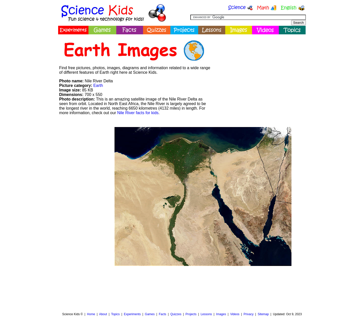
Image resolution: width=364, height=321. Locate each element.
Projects (191, 314)
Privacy (249, 314)
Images (221, 314)
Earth (98, 85)
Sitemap (263, 314)
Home (91, 314)
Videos (234, 314)
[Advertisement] (259, 72)
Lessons (206, 314)
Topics (115, 314)
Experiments (132, 314)
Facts (162, 314)
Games (150, 314)
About (103, 314)
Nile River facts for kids (137, 113)
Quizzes (175, 314)
